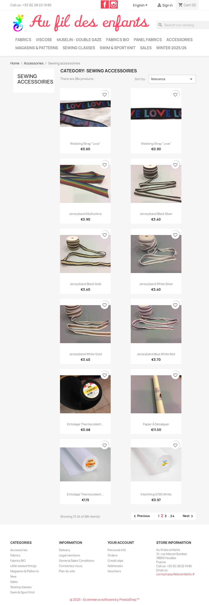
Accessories (179, 39)
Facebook (105, 4)
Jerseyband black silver (156, 214)
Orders (113, 555)
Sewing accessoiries (35, 79)
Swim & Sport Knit (117, 47)
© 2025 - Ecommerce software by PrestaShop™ (104, 599)
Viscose (44, 39)
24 (172, 516)
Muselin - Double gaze (79, 39)
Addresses (115, 566)
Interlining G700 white (156, 494)
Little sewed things (23, 566)
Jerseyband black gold (85, 284)
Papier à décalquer (156, 424)
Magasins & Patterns (36, 47)
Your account (121, 542)
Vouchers (114, 571)
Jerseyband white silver (156, 284)
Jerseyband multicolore (85, 214)
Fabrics (23, 39)
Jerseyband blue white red (156, 354)
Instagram (114, 4)
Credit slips (115, 561)
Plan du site (67, 571)
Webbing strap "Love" (85, 144)
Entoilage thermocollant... (85, 424)
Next (188, 516)
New (13, 576)
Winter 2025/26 (171, 47)
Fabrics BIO (117, 39)
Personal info (117, 550)
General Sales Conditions (76, 561)
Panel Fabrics (148, 39)
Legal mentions (69, 555)
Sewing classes (79, 47)
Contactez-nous (70, 566)
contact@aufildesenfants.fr (175, 574)
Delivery (64, 550)
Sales (146, 47)
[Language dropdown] (141, 5)
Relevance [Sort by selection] (172, 79)
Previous (141, 516)
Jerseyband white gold (85, 354)
